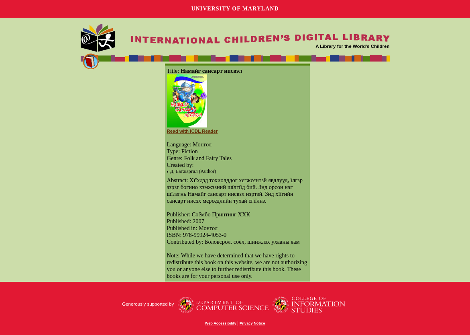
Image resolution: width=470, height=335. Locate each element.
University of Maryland (235, 9)
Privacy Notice (252, 323)
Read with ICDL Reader (192, 131)
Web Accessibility (220, 323)
